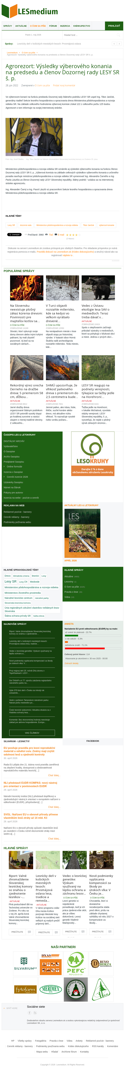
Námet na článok (12, 487)
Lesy (44, 576)
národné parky (42, 598)
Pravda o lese (56, 1040)
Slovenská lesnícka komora (18, 603)
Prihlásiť (114, 26)
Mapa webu (42, 1051)
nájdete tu (68, 255)
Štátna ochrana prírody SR (18, 616)
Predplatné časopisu (14, 461)
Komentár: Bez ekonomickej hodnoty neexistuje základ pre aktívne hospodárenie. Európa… (29, 721)
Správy (7, 26)
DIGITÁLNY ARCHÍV (14, 441)
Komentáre (112, 1046)
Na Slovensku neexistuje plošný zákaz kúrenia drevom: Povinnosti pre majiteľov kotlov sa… (26, 313)
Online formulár (14, 466)
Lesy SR (11, 225)
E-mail (61, 234)
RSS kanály (98, 1046)
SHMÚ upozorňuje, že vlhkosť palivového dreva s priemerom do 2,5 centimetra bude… (62, 391)
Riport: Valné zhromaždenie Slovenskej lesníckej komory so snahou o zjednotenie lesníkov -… (20, 886)
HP (12, 1040)
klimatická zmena (21, 576)
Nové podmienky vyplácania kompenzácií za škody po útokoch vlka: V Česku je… (101, 884)
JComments (115, 261)
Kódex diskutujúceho (78, 1046)
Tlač (51, 234)
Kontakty (84, 1051)
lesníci (35, 575)
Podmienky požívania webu (17, 522)
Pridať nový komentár (64, 85)
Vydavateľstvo (11, 446)
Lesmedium (30, 11)
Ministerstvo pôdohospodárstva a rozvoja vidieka (57, 225)
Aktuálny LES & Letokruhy (82, 505)
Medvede (35, 581)
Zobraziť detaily (72, 663)
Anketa (69, 624)
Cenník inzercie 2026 (17, 477)
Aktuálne (21, 26)
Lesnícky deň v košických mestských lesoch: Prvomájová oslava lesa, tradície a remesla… (46, 888)
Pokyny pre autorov (13, 492)
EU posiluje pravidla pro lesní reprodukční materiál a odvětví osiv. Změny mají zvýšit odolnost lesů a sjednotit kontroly (29, 751)
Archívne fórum (69, 1051)
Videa (69, 1040)
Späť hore (11, 1008)
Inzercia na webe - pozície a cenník (21, 497)
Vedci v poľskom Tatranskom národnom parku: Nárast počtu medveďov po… (29, 701)
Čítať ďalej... (54, 775)
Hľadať (54, 1051)
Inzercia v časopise (13, 472)
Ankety (79, 1040)
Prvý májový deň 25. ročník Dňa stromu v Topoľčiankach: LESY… (26, 672)
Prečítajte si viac (17, 933)
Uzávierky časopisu (13, 482)
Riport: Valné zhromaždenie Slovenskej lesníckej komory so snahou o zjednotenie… (30, 632)
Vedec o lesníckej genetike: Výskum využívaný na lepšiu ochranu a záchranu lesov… (75, 884)
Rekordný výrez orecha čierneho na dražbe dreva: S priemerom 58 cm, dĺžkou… (26, 391)
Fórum (53, 26)
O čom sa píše (38, 26)
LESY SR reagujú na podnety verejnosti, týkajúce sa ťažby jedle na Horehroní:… (98, 391)
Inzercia (65, 26)
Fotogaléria (40, 1040)
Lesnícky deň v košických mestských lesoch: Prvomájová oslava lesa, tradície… (28, 642)
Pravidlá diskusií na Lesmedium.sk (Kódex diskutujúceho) (66, 251)
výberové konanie (106, 225)
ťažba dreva (38, 616)
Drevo (8, 576)
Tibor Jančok (88, 225)
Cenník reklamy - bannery (16, 517)
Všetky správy (25, 1040)
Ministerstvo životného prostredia (23, 592)
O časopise (9, 451)
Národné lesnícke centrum (18, 598)
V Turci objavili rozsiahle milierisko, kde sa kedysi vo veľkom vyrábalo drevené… (60, 313)
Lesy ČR (23, 582)
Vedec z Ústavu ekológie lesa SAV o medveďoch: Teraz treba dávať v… (95, 311)
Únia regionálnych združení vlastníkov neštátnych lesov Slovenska (32, 609)
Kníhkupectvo (81, 26)
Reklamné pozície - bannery (18, 512)
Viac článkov (32, 733)
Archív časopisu (12, 456)
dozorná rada (25, 225)
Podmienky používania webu (50, 1046)
